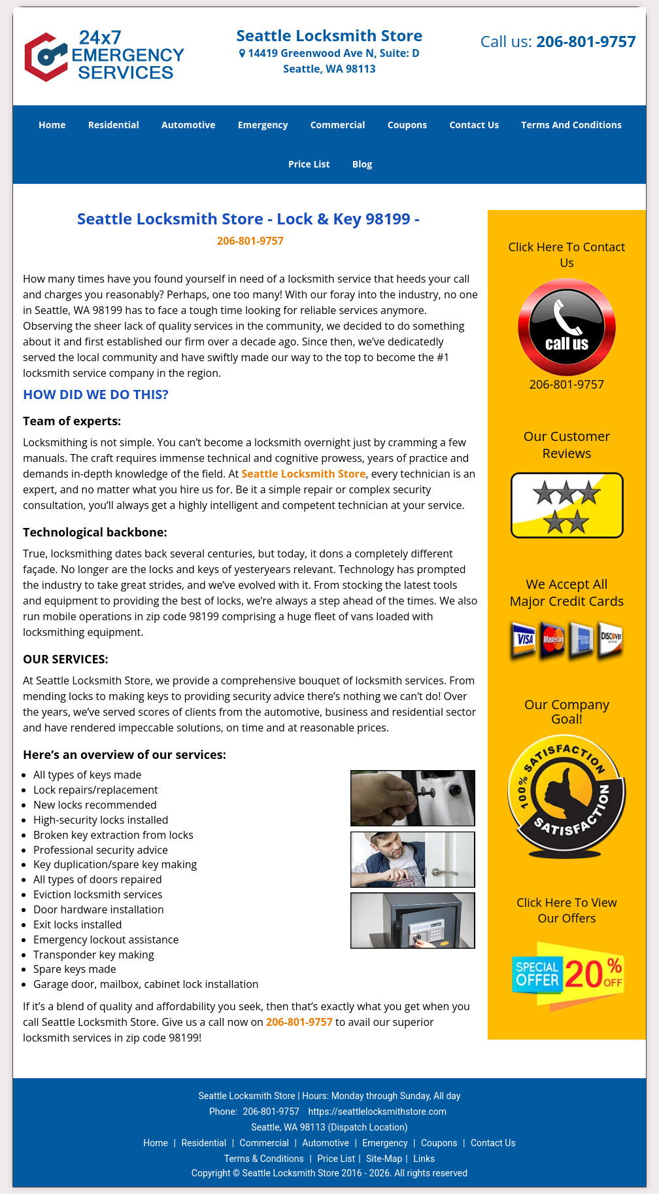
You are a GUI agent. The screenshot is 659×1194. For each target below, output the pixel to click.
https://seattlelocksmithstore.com (377, 1111)
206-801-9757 (586, 41)
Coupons (407, 124)
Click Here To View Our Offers (566, 910)
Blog (362, 164)
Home (52, 124)
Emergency (263, 124)
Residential (113, 124)
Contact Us (474, 124)
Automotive (188, 124)
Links (424, 1158)
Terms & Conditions (264, 1158)
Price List (309, 164)
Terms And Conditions (571, 124)
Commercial (338, 124)
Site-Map (384, 1158)
